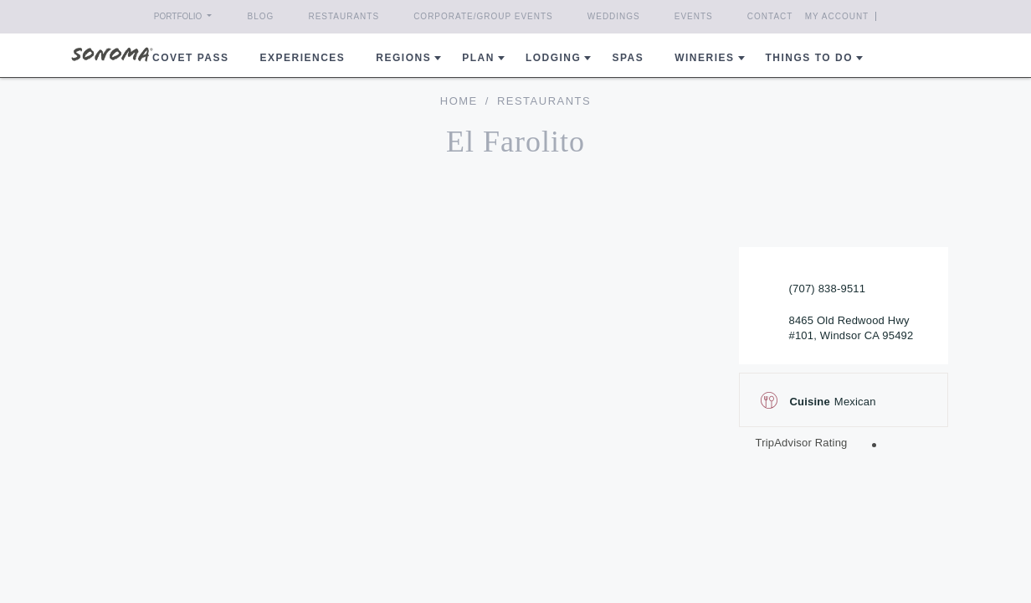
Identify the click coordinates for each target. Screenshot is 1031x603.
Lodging (554, 58)
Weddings (613, 16)
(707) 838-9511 (827, 288)
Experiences (303, 58)
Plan (478, 58)
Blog (261, 16)
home (459, 101)
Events (694, 16)
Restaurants (343, 16)
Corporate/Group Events (483, 16)
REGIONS (403, 58)
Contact (770, 16)
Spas (628, 58)
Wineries (704, 58)
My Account (867, 16)
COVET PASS (190, 58)
